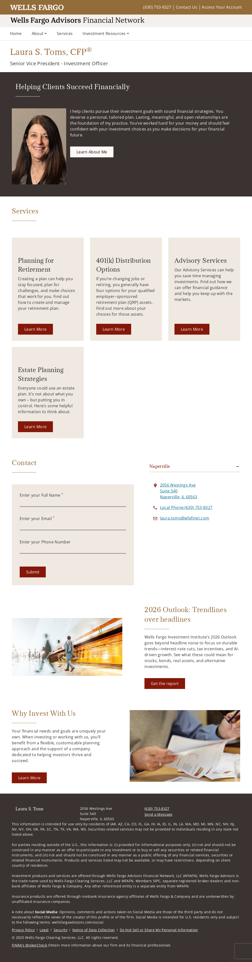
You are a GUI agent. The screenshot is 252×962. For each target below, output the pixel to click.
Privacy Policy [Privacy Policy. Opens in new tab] (23, 930)
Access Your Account (222, 7)
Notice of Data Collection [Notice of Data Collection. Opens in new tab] (93, 930)
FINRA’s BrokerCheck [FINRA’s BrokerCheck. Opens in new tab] (29, 945)
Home (16, 33)
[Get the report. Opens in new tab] (164, 683)
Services (65, 33)
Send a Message (158, 814)
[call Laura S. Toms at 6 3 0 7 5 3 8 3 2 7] (186, 507)
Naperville (159, 466)
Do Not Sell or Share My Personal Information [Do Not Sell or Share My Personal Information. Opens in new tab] (159, 930)
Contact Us (186, 7)
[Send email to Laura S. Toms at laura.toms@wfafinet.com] (184, 518)
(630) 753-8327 (157, 7)
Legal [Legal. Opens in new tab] (44, 930)
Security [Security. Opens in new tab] (61, 930)
